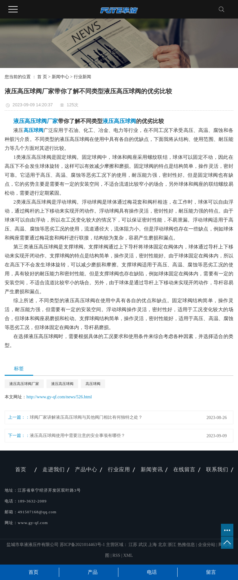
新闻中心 (60, 76)
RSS (116, 555)
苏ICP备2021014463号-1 (82, 544)
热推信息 (186, 544)
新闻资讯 (152, 469)
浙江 (173, 544)
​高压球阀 (93, 384)
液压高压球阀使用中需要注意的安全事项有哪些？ (77, 435)
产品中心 (86, 469)
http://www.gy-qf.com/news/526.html (59, 397)
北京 (163, 544)
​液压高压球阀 (62, 384)
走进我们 (53, 469)
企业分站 (206, 544)
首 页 (42, 76)
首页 (20, 469)
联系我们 (217, 469)
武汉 (143, 544)
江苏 (134, 544)
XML (128, 555)
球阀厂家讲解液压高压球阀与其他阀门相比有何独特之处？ (86, 417)
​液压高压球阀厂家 (24, 384)
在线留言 (184, 469)
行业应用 (119, 469)
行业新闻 (82, 76)
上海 (153, 544)
